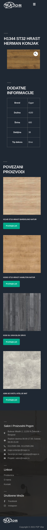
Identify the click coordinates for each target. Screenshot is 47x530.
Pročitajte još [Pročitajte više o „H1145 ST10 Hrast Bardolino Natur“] (11, 226)
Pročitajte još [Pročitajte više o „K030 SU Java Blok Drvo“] (11, 342)
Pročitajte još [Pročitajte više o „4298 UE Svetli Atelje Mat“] (11, 400)
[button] (34, 4)
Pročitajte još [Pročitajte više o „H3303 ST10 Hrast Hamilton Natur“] (11, 284)
